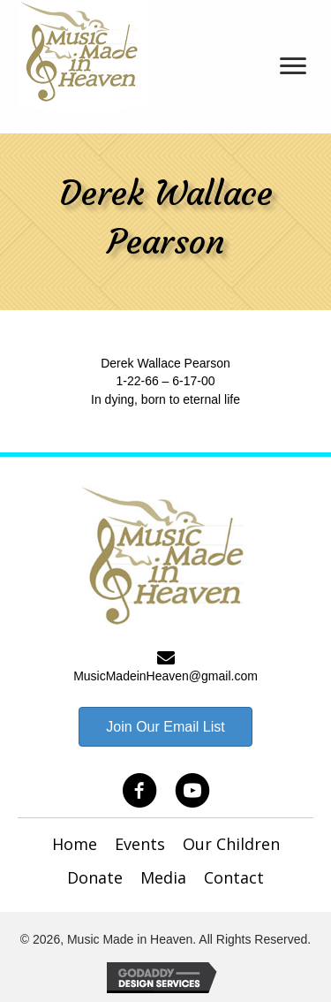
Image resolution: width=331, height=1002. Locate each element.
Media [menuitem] (163, 877)
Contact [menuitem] (234, 877)
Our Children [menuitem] (231, 843)
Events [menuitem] (140, 843)
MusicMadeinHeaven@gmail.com (165, 676)
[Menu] (293, 66)
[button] (139, 790)
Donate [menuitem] (95, 877)
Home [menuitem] (74, 843)
